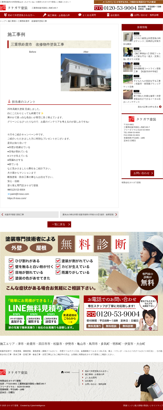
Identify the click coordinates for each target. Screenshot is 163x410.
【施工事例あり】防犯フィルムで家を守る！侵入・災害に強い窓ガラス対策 (142, 56)
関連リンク (128, 405)
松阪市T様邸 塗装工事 (14, 214)
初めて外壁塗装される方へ (21, 15)
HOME (67, 372)
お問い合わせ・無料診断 (146, 15)
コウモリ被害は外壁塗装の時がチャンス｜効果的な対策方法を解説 (142, 41)
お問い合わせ (142, 173)
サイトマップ (157, 405)
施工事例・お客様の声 (59, 15)
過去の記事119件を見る (148, 107)
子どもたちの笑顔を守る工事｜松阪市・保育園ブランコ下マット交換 (142, 84)
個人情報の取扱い (142, 405)
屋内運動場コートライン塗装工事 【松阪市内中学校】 (147, 70)
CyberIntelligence (37, 405)
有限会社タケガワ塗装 (131, 182)
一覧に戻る (58, 224)
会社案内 (114, 15)
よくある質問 (89, 15)
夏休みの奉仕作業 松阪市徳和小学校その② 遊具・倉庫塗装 (88, 214)
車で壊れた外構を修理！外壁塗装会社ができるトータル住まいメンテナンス (142, 99)
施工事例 (12, 21)
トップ (3, 21)
